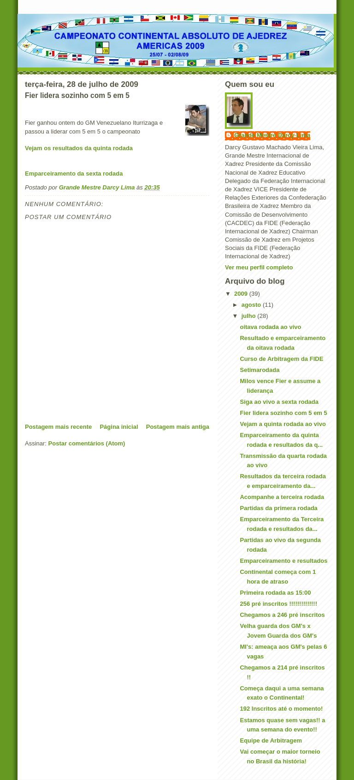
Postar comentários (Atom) (86, 443)
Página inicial (119, 426)
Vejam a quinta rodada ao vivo (282, 423)
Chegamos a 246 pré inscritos (282, 614)
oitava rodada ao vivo (270, 326)
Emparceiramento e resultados (283, 560)
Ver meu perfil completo (259, 267)
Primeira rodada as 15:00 (275, 592)
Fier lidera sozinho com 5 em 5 (283, 412)
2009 (241, 293)
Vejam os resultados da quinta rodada (79, 148)
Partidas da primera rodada (278, 508)
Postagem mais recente (58, 426)
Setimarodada (259, 369)
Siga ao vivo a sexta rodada (279, 401)
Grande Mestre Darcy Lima (272, 135)
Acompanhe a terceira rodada (282, 497)
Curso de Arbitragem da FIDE (281, 358)
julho (250, 315)
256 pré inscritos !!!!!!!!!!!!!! (278, 603)
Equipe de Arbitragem (271, 740)
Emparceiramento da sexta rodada (74, 173)
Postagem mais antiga (177, 426)
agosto (252, 304)
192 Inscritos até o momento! (281, 708)
